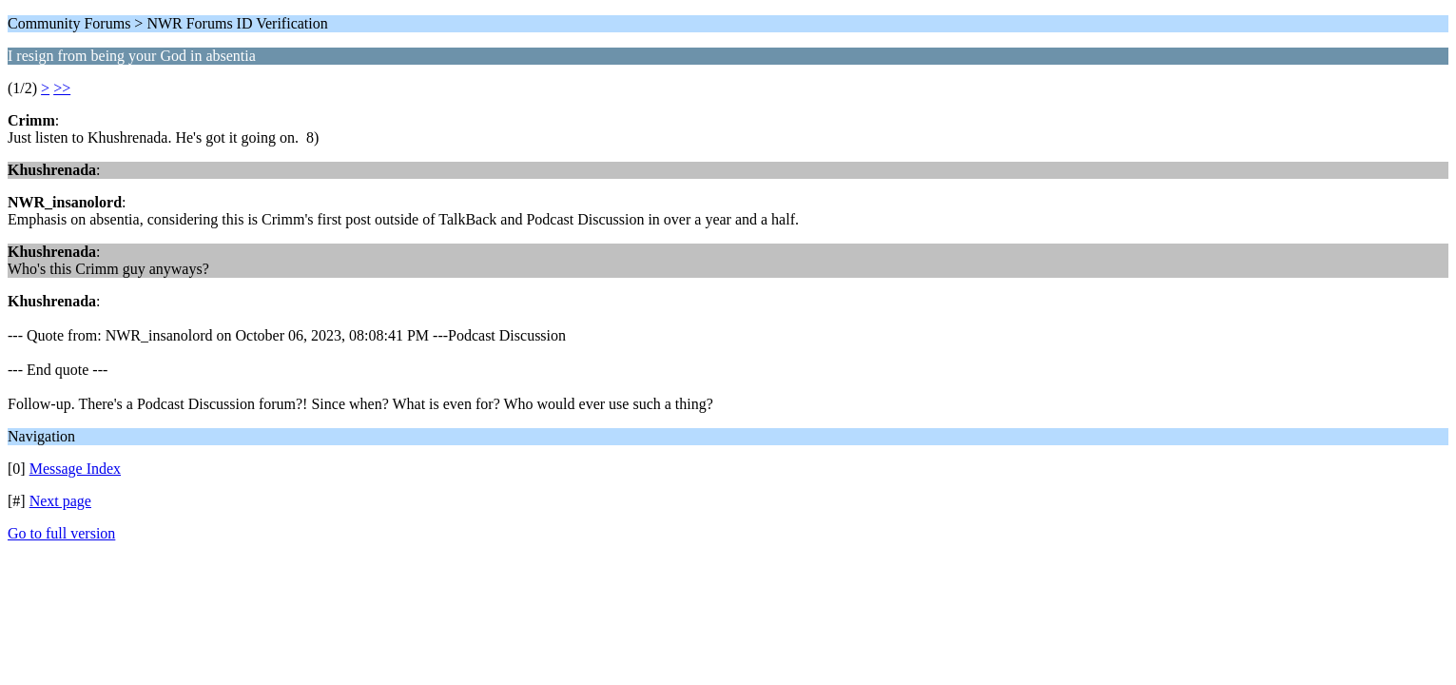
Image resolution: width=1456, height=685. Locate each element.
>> (61, 88)
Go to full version (61, 533)
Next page (60, 501)
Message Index (75, 468)
